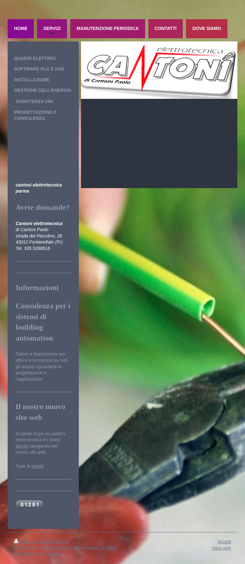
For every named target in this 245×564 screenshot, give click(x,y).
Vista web (221, 548)
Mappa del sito (54, 541)
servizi (22, 446)
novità (37, 466)
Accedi (224, 541)
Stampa (26, 541)
